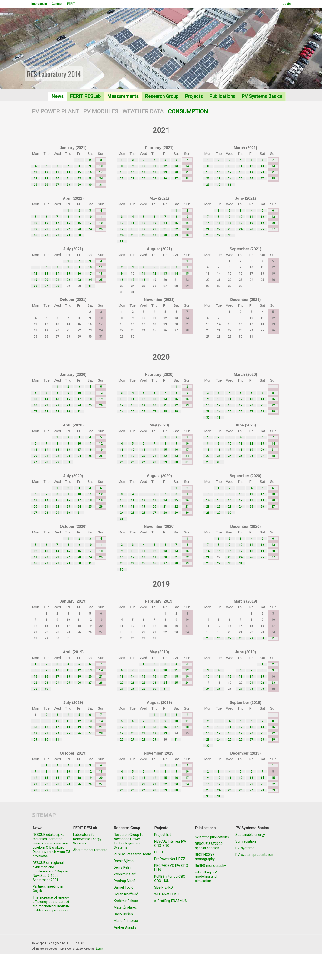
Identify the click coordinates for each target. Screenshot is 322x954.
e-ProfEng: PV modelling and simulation (206, 876)
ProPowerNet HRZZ (169, 859)
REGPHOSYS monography (205, 856)
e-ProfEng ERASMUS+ (171, 901)
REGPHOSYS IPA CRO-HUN (171, 867)
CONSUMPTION (188, 111)
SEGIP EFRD (163, 887)
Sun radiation (245, 841)
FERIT (71, 3)
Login (287, 3)
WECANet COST (166, 894)
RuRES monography (210, 865)
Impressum (39, 3)
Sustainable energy (250, 835)
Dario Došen (123, 914)
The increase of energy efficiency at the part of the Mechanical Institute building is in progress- (51, 903)
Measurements (123, 96)
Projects (194, 96)
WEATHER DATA (143, 111)
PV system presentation (254, 854)
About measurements (90, 850)
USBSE (159, 852)
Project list (162, 835)
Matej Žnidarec (125, 907)
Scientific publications (212, 837)
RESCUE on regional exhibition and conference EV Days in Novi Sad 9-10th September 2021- (50, 871)
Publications (222, 96)
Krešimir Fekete (126, 901)
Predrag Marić (124, 881)
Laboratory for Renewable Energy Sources (87, 839)
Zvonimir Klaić (125, 874)
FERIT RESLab (85, 96)
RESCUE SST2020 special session (209, 846)
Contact (57, 3)
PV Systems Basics (262, 96)
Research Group (161, 96)
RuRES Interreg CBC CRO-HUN (169, 878)
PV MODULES (100, 111)
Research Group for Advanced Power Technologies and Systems (129, 841)
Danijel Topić (123, 887)
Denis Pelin (122, 867)
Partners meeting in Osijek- (48, 888)
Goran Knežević (126, 894)
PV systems (244, 848)
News (57, 96)
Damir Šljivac (124, 861)
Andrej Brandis (125, 927)
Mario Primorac (126, 921)
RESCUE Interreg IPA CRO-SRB (170, 843)
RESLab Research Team (132, 854)
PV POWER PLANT (55, 111)
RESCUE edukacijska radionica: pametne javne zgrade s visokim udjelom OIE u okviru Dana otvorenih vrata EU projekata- (51, 845)
